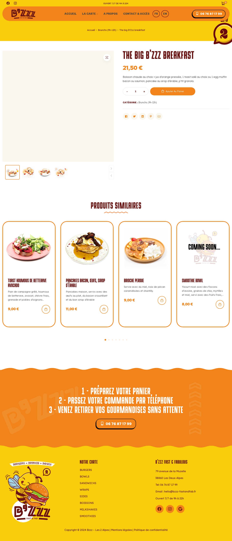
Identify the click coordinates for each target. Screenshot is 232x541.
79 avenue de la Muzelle (170, 471)
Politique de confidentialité (151, 530)
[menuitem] (152, 13)
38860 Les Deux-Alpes (169, 478)
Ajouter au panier (175, 91)
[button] (107, 57)
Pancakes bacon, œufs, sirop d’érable (85, 283)
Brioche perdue (134, 280)
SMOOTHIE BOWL (192, 280)
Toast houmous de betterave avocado (27, 283)
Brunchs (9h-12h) (107, 30)
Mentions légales (121, 530)
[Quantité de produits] (135, 91)
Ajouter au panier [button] (46, 309)
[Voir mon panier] (224, 3)
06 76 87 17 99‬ (168, 484)
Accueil (91, 30)
